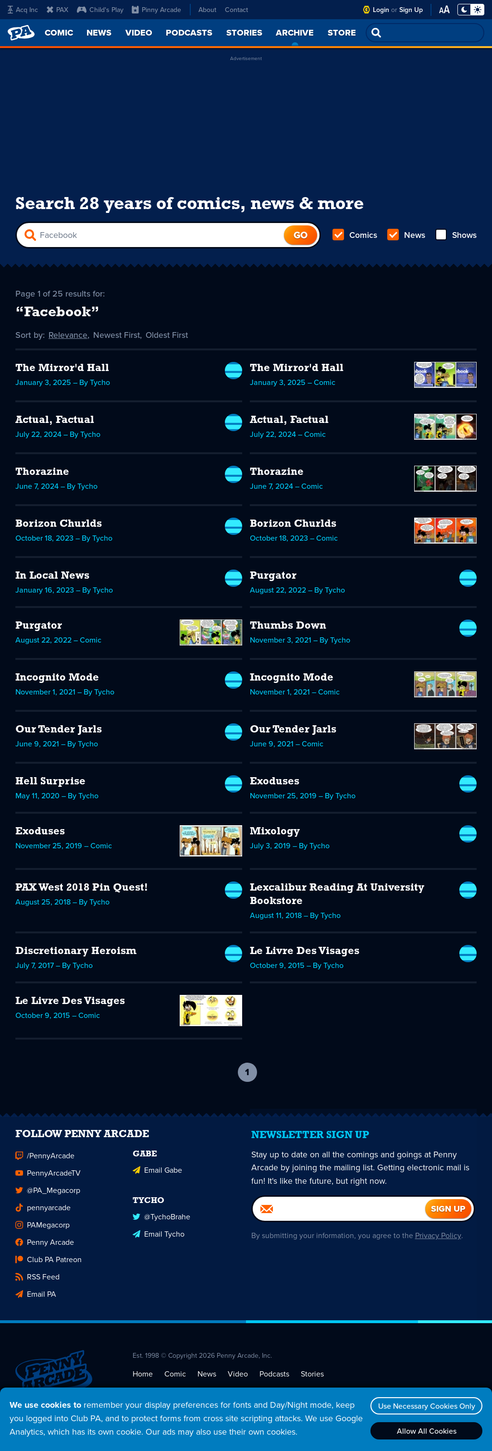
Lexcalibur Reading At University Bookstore (337, 896)
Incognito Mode (57, 679)
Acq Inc (23, 9)
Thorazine (42, 473)
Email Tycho (158, 1239)
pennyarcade (43, 1214)
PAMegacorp (42, 1232)
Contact (236, 9)
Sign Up (411, 9)
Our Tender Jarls (58, 731)
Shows (455, 236)
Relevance (68, 336)
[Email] (339, 1216)
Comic (175, 1380)
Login (381, 9)
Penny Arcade (44, 1249)
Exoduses (274, 783)
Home (143, 1380)
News (405, 236)
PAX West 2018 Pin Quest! (81, 889)
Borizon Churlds (58, 525)
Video (238, 1380)
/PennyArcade (44, 1162)
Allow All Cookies (425, 1431)
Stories (312, 1380)
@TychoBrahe (161, 1222)
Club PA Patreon (48, 1266)
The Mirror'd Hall (62, 369)
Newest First (117, 336)
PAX (57, 9)
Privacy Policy (437, 1242)
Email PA (35, 1301)
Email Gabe (157, 1176)
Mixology (275, 833)
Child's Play (100, 9)
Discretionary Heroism (75, 952)
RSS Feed (37, 1284)
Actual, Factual (54, 421)
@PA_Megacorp (47, 1197)
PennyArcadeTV (48, 1180)
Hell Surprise (50, 783)
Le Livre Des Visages (304, 952)
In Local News (52, 577)
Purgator (273, 577)
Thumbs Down (288, 627)
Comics (355, 236)
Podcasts (274, 1380)
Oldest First (169, 336)
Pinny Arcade (156, 9)
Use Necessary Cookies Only (425, 1406)
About (207, 9)
